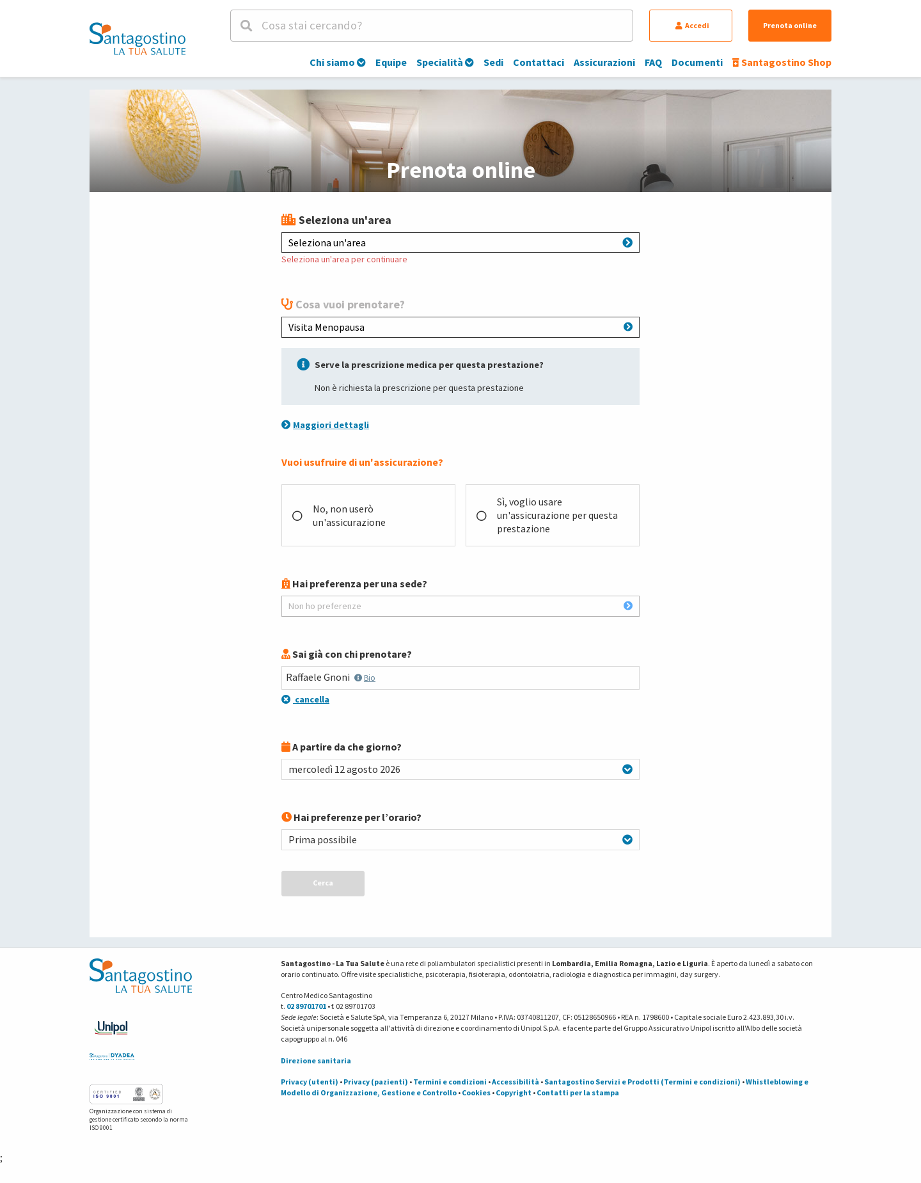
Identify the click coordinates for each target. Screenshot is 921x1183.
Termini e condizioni (450, 1081)
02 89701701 (306, 1006)
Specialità (445, 62)
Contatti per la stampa (578, 1092)
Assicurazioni (604, 62)
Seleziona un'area (460, 242)
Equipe (391, 62)
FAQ (653, 62)
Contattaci (538, 62)
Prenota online (790, 25)
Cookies (476, 1092)
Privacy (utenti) (309, 1081)
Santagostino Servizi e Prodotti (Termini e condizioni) (642, 1081)
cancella (305, 699)
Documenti (697, 62)
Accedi (692, 25)
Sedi (493, 62)
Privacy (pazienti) (375, 1081)
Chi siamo (338, 62)
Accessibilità (515, 1081)
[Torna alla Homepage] (137, 38)
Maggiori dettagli (325, 425)
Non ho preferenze (460, 606)
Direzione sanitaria (316, 1060)
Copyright (513, 1092)
